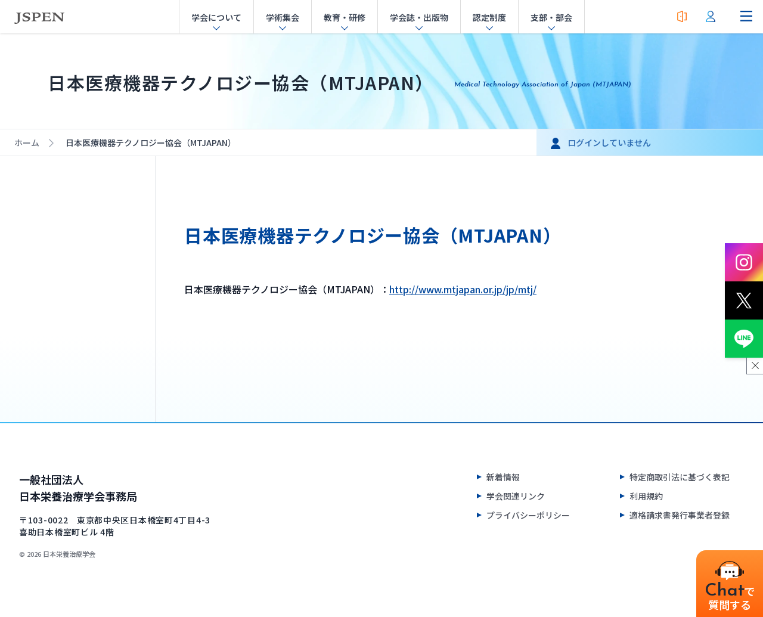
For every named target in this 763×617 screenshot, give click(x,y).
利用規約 (646, 496)
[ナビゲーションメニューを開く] (746, 16)
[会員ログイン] (710, 17)
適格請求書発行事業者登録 (679, 515)
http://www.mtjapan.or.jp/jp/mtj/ (462, 289)
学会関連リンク (515, 496)
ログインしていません (609, 142)
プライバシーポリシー (528, 515)
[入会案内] (682, 17)
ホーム (26, 142)
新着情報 (503, 477)
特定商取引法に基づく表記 (679, 477)
